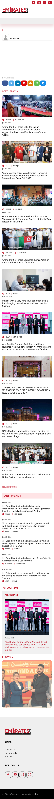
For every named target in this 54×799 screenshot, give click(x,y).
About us (9, 756)
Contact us (10, 749)
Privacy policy (12, 753)
